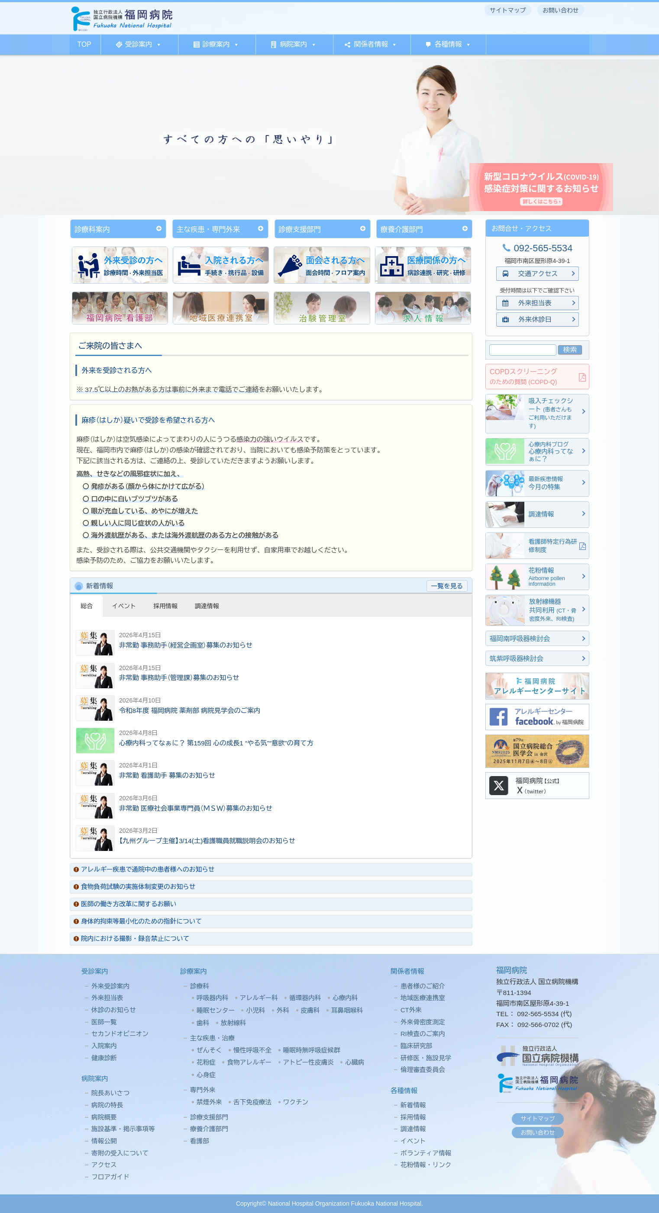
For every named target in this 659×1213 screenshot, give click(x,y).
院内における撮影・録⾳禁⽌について (131, 938)
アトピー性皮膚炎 (308, 1062)
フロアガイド (110, 1177)
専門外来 (203, 1090)
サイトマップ (538, 1119)
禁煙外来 (209, 1102)
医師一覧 (104, 1022)
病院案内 (298, 44)
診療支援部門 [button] (323, 228)
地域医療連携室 (423, 998)
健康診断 (104, 1058)
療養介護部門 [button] (425, 228)
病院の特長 (107, 1105)
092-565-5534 (537, 248)
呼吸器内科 (212, 998)
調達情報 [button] (207, 606)
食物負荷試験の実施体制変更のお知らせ (134, 886)
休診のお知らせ (113, 1010)
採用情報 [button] (165, 606)
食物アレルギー (249, 1062)
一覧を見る (447, 586)
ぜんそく (209, 1050)
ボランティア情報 (426, 1153)
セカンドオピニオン (120, 1033)
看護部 (199, 1141)
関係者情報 (375, 44)
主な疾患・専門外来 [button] (221, 228)
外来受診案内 (110, 986)
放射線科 (233, 1023)
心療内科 (345, 998)
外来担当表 (530, 303)
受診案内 (143, 44)
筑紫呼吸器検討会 (516, 658)
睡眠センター (216, 1010)
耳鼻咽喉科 (347, 1010)
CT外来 (411, 1010)
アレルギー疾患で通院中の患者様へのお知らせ (144, 869)
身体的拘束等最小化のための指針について (138, 921)
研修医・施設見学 (426, 1058)
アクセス (104, 1165)
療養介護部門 (209, 1129)
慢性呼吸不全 (252, 1050)
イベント (413, 1141)
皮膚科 (310, 1010)
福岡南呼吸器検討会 (520, 638)
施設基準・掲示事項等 (123, 1129)
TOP (84, 44)
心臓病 (354, 1062)
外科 (283, 1010)
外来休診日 (530, 319)
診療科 (199, 986)
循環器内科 (305, 998)
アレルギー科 (259, 998)
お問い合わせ (538, 1133)
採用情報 (413, 1117)
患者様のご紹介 (423, 986)
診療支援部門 (209, 1117)
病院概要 (104, 1117)
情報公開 (104, 1141)
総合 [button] (87, 606)
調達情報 (413, 1129)
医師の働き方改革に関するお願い (125, 904)
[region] (329, 137)
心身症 (206, 1075)
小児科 (255, 1010)
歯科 (203, 1023)
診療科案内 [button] (118, 228)
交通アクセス (530, 273)
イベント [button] (124, 606)
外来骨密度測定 (423, 1022)
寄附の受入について (120, 1153)
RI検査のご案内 (423, 1033)
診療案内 (221, 44)
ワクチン (296, 1102)
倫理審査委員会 (423, 1069)
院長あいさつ (110, 1093)
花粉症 (206, 1062)
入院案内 (104, 1046)
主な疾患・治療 (212, 1038)
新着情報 (413, 1105)
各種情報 (453, 44)
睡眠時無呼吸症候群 (311, 1050)
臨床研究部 (416, 1046)
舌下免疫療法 (252, 1102)
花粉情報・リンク (426, 1165)
